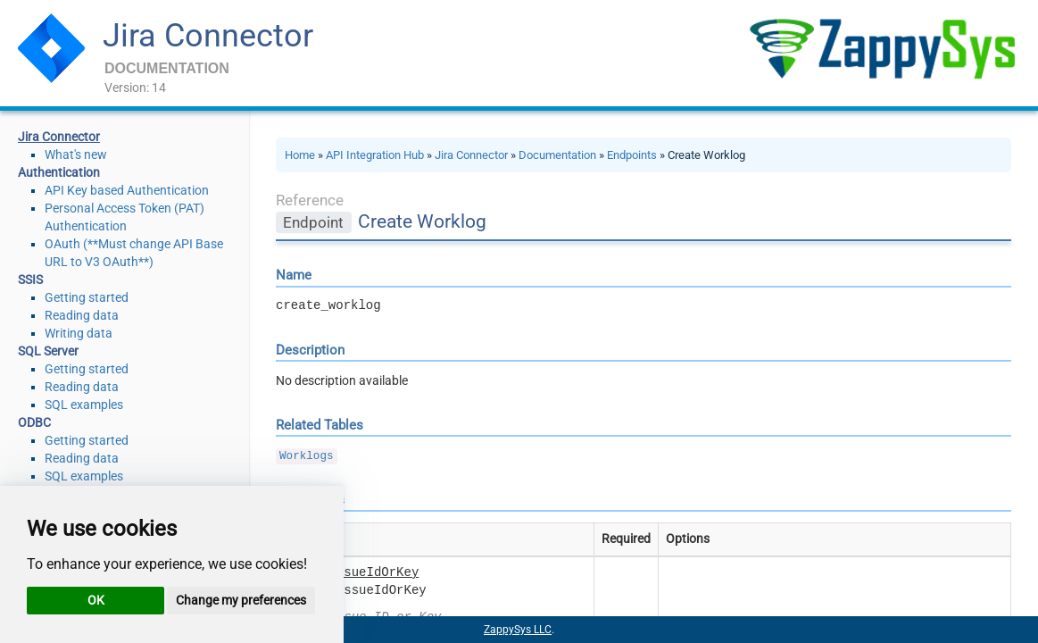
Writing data (78, 333)
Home (300, 155)
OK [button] (95, 600)
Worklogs (306, 456)
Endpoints (632, 155)
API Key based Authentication (127, 190)
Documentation (557, 155)
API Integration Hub (375, 155)
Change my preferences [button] (241, 600)
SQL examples (84, 404)
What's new (76, 154)
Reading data (82, 315)
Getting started (87, 297)
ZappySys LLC (518, 629)
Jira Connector (208, 35)
